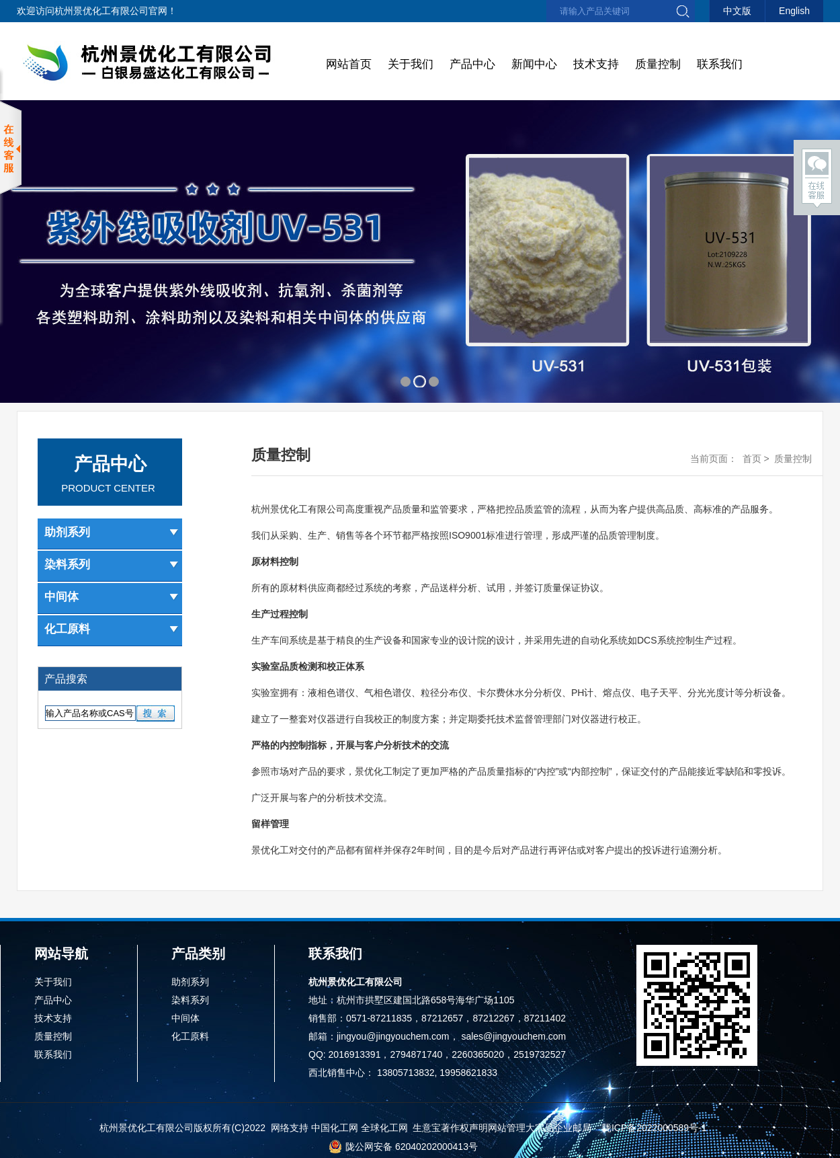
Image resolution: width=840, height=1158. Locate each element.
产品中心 (472, 64)
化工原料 (111, 629)
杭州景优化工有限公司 (101, 10)
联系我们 (720, 64)
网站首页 (349, 64)
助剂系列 (111, 532)
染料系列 (111, 564)
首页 (752, 458)
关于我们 (410, 64)
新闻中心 (534, 64)
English (794, 10)
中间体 (111, 596)
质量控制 (658, 64)
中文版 (737, 10)
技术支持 (596, 64)
